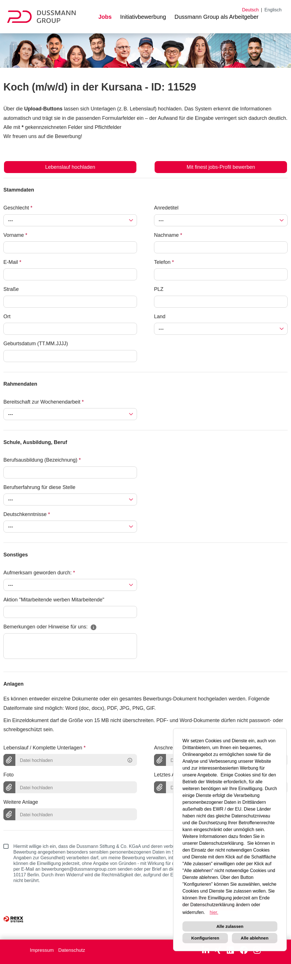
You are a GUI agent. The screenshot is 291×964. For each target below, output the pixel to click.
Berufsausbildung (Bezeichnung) (42, 460)
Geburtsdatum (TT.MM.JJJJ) (35, 343)
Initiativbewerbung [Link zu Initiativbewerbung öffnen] (143, 17)
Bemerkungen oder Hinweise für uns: (50, 627)
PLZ (158, 289)
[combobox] (70, 220)
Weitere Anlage (20, 802)
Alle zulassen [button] (229, 926)
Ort (7, 316)
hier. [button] (214, 912)
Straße (11, 289)
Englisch (273, 9)
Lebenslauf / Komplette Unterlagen (44, 748)
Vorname (15, 235)
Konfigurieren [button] (205, 938)
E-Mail (12, 262)
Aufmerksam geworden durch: (39, 572)
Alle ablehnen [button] (255, 938)
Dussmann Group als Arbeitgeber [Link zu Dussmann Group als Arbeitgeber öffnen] (216, 17)
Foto (8, 775)
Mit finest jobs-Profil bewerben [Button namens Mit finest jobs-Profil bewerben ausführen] (220, 167)
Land (159, 316)
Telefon (164, 262)
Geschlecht (17, 208)
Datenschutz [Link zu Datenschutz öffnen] (71, 950)
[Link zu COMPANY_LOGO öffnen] (45, 17)
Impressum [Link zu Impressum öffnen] (42, 950)
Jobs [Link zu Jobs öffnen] (105, 17)
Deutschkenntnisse (26, 514)
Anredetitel (166, 208)
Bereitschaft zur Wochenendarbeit (43, 402)
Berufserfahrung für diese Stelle (39, 487)
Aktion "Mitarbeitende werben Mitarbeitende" (53, 600)
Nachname (168, 235)
